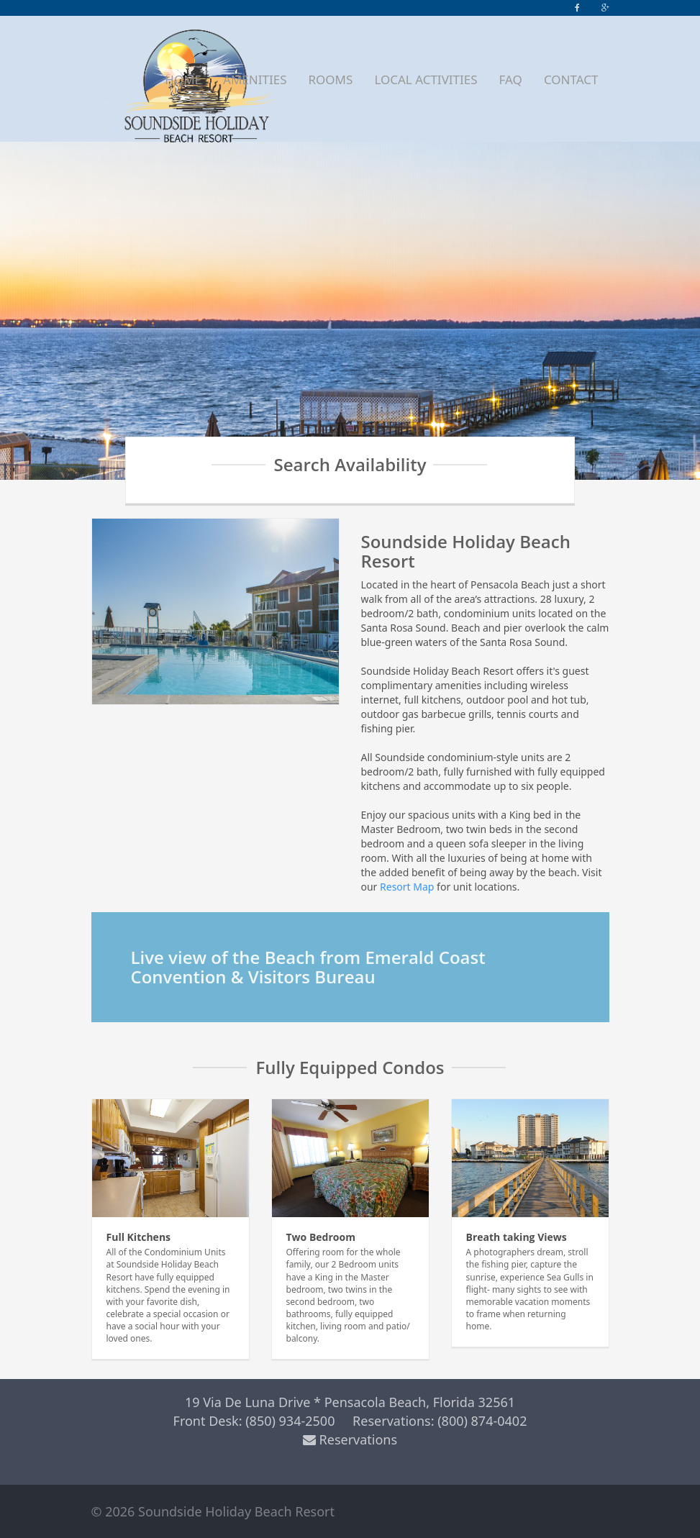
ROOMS (330, 79)
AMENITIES (254, 79)
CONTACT (571, 79)
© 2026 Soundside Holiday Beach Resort (213, 1511)
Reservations (350, 1439)
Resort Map (407, 886)
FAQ (510, 79)
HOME (183, 79)
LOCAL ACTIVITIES (425, 79)
